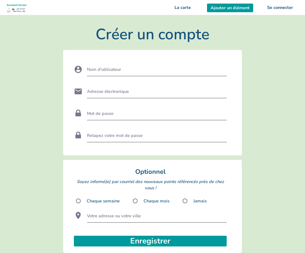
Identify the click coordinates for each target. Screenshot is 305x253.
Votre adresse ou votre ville (114, 216)
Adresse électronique (108, 91)
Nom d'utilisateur (104, 69)
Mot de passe (100, 113)
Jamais (200, 201)
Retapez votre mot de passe (115, 135)
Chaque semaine (103, 201)
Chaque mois (156, 201)
